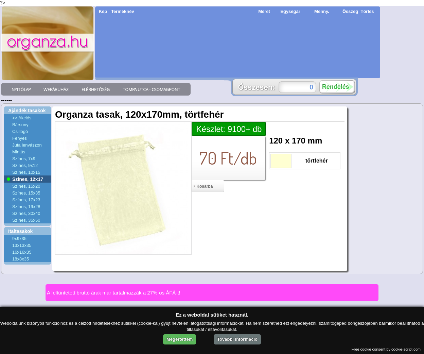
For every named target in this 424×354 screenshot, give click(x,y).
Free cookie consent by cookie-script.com (386, 349)
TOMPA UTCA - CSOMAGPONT (151, 89)
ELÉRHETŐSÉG (96, 89)
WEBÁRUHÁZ (56, 89)
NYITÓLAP (21, 89)
